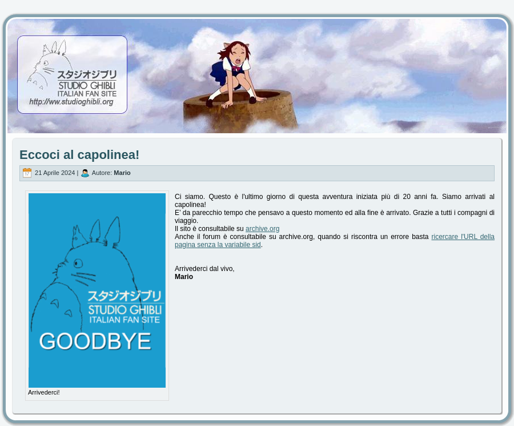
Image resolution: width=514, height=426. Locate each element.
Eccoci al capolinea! (79, 155)
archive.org (262, 229)
